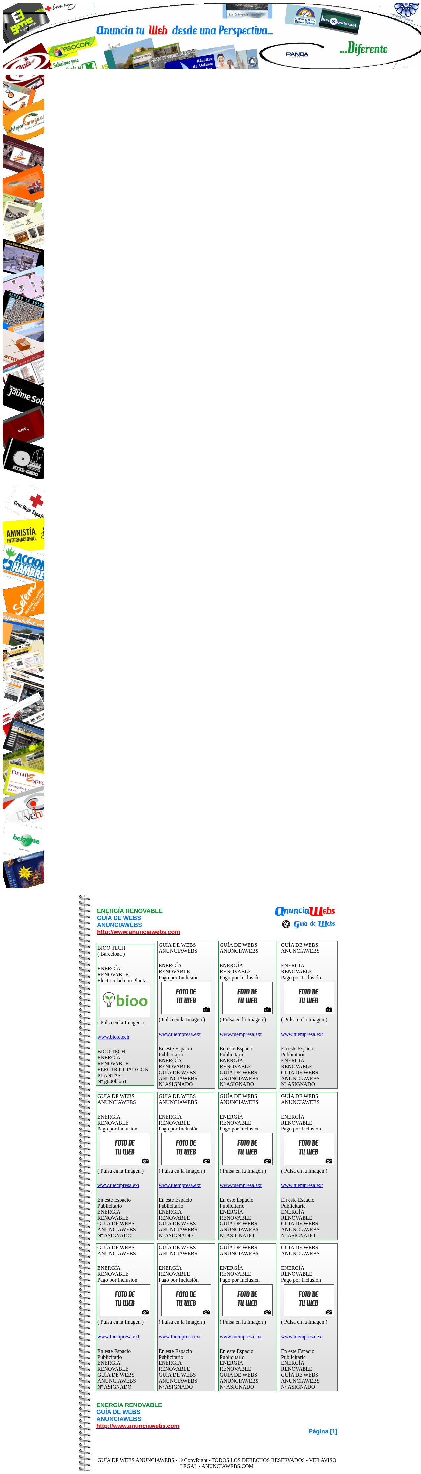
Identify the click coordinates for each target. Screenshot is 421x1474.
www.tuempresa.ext (180, 1034)
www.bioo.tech (113, 1037)
